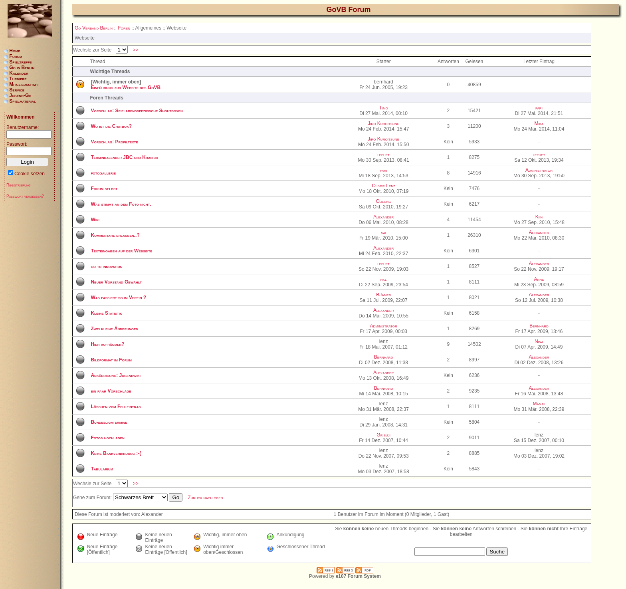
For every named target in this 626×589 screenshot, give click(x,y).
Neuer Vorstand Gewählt (116, 282)
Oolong (383, 201)
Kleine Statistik (106, 313)
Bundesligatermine (109, 422)
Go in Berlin (21, 67)
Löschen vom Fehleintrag (116, 406)
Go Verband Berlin (94, 28)
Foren (124, 28)
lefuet (383, 154)
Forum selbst (104, 188)
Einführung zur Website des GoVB (125, 87)
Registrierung (18, 185)
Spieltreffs (20, 62)
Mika (539, 123)
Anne (539, 279)
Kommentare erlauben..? (115, 235)
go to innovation (106, 266)
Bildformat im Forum (111, 360)
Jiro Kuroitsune (383, 123)
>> (135, 50)
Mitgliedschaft (24, 84)
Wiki (95, 219)
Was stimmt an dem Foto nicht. (121, 204)
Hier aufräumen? (107, 344)
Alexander (383, 217)
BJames (383, 294)
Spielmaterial (22, 101)
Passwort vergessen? (25, 196)
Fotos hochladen (107, 437)
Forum (15, 56)
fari (539, 108)
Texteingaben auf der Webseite (121, 251)
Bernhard (539, 326)
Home (14, 51)
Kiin (539, 217)
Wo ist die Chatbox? (111, 126)
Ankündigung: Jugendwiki (115, 375)
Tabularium (102, 469)
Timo (383, 108)
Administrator (539, 170)
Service (16, 90)
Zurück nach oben (205, 497)
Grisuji (383, 435)
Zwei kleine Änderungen (114, 328)
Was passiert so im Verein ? (118, 297)
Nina (539, 341)
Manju (539, 404)
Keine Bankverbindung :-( (116, 453)
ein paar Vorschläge (111, 391)
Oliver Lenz (383, 185)
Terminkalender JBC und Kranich (124, 157)
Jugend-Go (20, 95)
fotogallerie (103, 173)
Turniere (17, 78)
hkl (383, 279)
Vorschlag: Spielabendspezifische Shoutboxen (136, 110)
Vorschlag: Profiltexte (114, 142)
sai (383, 232)
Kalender (18, 73)
